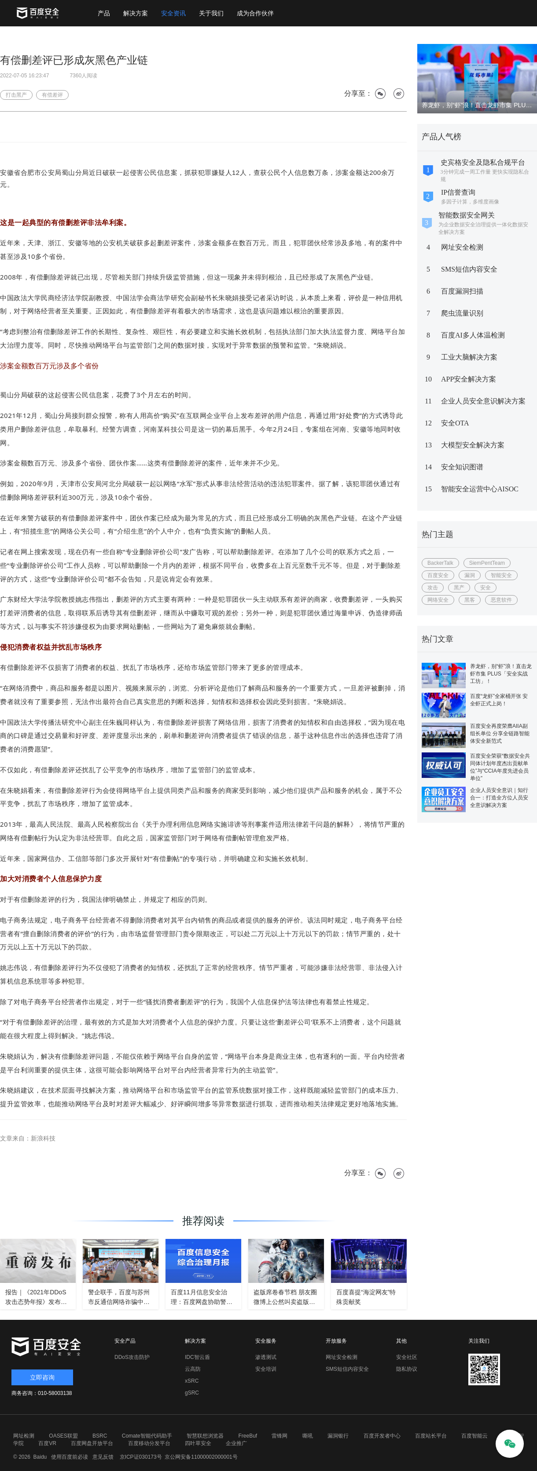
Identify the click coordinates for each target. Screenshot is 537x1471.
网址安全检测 (462, 247)
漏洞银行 (338, 1436)
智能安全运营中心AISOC (480, 489)
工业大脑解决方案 (469, 357)
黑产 (459, 588)
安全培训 (265, 1369)
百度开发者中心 (382, 1436)
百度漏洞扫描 (462, 291)
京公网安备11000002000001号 (201, 1457)
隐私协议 (406, 1369)
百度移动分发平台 (149, 1443)
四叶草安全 (198, 1443)
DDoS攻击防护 (132, 1357)
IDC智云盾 (197, 1357)
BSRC (99, 1436)
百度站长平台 (431, 1436)
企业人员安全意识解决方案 (483, 401)
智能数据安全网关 (466, 215)
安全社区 (406, 1357)
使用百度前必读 (68, 1457)
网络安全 (438, 600)
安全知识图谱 (462, 467)
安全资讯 (173, 13)
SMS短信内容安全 (469, 269)
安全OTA (455, 423)
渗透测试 (265, 1357)
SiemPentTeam (487, 563)
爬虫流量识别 (462, 313)
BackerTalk (440, 563)
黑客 (469, 600)
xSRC (192, 1381)
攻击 (432, 588)
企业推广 (236, 1443)
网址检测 (23, 1436)
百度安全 (438, 575)
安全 (485, 588)
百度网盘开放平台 (92, 1443)
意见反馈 (102, 1457)
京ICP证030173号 (141, 1457)
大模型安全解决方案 (472, 445)
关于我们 (211, 13)
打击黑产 (16, 95)
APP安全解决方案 (468, 379)
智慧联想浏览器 (205, 1436)
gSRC (192, 1393)
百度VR (47, 1443)
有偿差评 (52, 95)
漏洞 (469, 575)
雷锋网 (279, 1436)
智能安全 (501, 575)
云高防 (193, 1369)
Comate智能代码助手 (147, 1436)
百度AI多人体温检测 (473, 335)
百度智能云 (474, 1436)
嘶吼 (307, 1436)
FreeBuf (247, 1436)
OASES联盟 (63, 1436)
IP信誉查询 (458, 192)
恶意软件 (501, 600)
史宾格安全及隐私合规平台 (483, 162)
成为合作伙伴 (255, 13)
